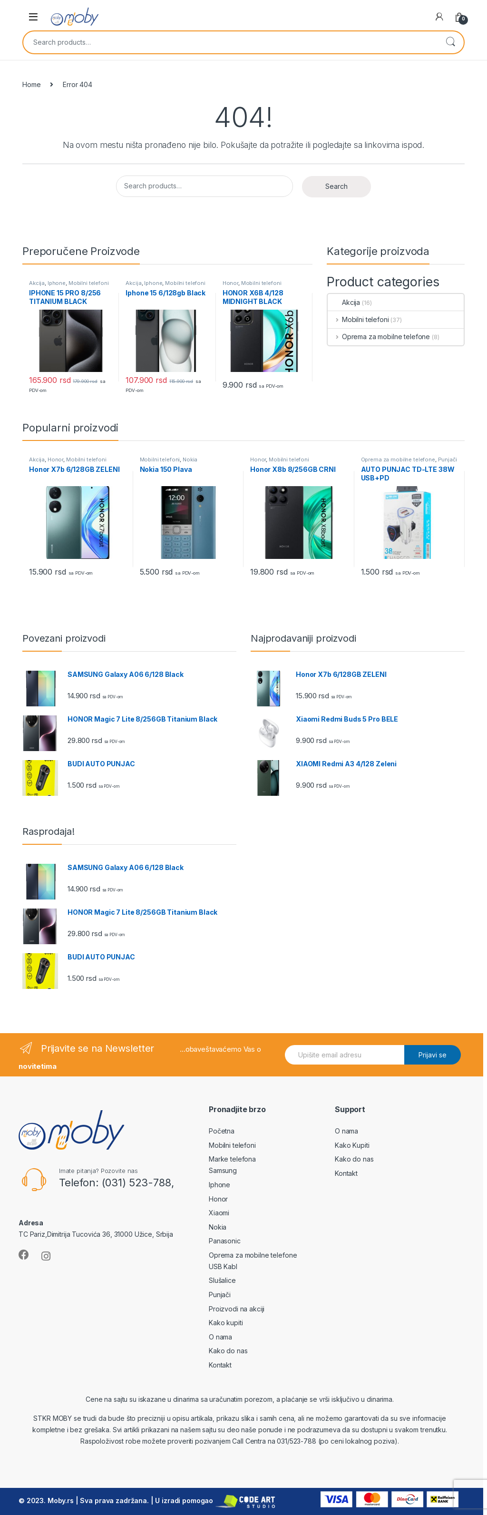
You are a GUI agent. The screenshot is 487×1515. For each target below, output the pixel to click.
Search (450, 42)
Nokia (190, 459)
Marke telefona (232, 1159)
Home (31, 84)
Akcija (37, 283)
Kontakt (220, 1365)
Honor (230, 283)
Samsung (223, 1170)
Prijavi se (433, 1055)
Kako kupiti (226, 1323)
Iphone (57, 283)
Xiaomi (219, 1213)
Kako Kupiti (352, 1145)
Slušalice (222, 1280)
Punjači (447, 459)
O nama (220, 1337)
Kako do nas (228, 1351)
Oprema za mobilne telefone (379, 336)
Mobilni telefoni (88, 283)
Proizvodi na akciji (236, 1309)
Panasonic (225, 1241)
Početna (221, 1131)
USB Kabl (223, 1266)
